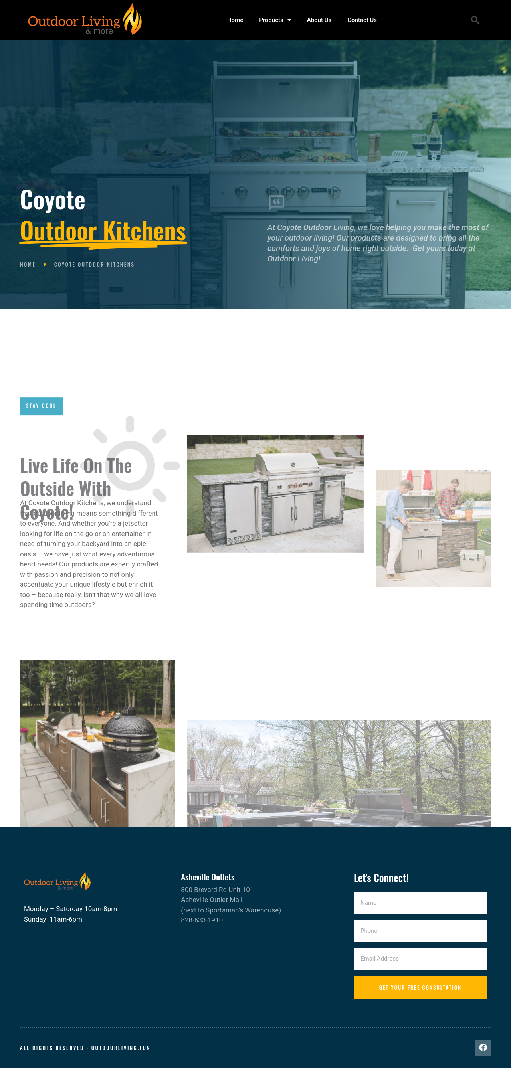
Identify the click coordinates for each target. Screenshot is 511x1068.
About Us (319, 20)
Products (275, 20)
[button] (475, 20)
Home (235, 20)
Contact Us (362, 20)
